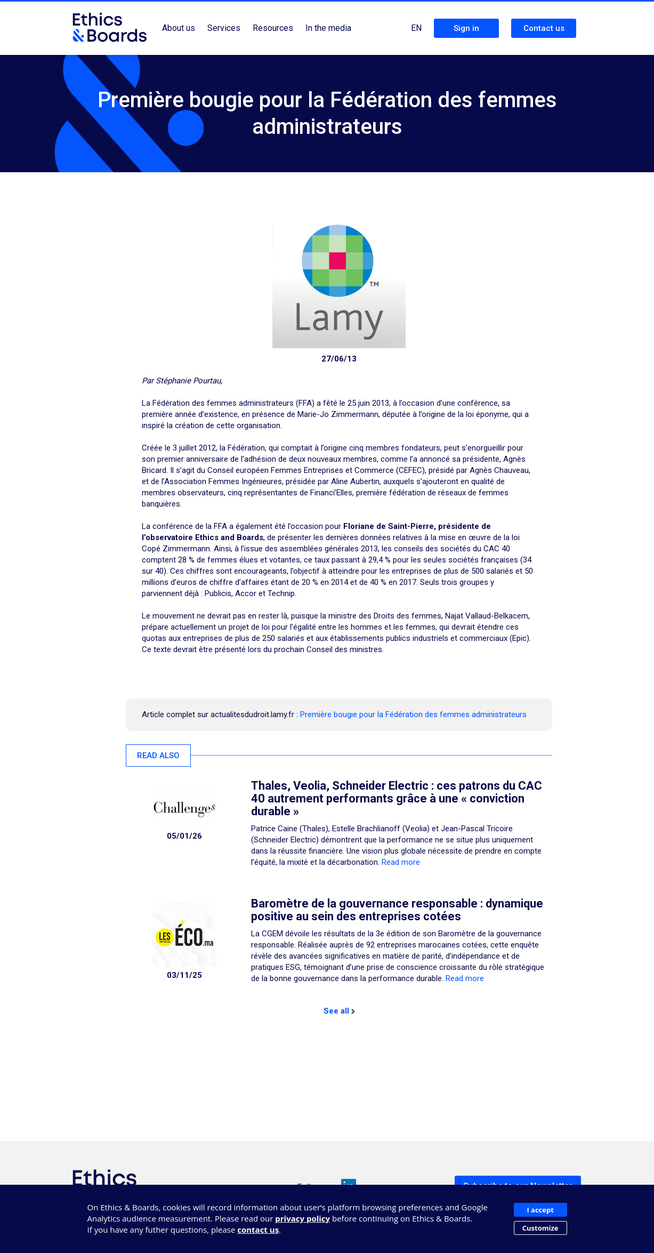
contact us (258, 1229)
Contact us (543, 28)
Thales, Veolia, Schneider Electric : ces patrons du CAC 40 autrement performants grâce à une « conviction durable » (396, 798)
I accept (540, 1210)
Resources (273, 28)
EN (416, 28)
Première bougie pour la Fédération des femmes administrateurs (413, 714)
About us (178, 28)
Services (223, 28)
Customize (540, 1228)
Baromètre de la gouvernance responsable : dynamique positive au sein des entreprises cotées (397, 910)
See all (339, 1011)
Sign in (466, 28)
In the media (328, 28)
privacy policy (302, 1218)
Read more (401, 862)
